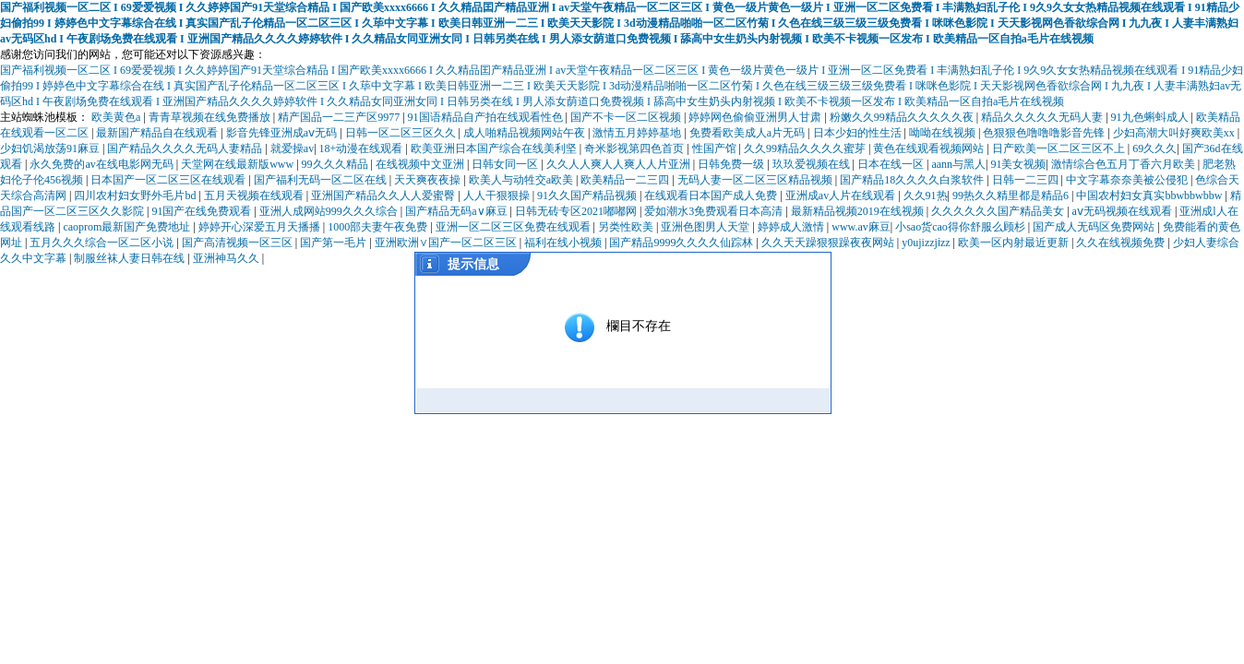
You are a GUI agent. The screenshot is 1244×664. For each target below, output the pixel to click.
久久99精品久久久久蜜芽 (806, 148)
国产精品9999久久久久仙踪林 (682, 242)
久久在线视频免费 (1121, 242)
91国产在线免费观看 (202, 211)
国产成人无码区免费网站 (1095, 226)
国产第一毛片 (334, 242)
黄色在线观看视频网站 (930, 148)
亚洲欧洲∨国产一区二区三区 (447, 242)
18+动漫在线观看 (362, 148)
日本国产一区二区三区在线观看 (169, 179)
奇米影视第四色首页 (635, 148)
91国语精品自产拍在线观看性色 (487, 117)
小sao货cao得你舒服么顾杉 (961, 226)
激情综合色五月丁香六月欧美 (1124, 164)
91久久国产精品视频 (588, 195)
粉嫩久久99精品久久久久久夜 (903, 117)
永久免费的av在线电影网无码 (102, 164)
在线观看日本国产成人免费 (712, 195)
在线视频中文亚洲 (421, 164)
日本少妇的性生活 (858, 132)
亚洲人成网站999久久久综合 (330, 211)
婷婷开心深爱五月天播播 (260, 226)
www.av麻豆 (861, 226)
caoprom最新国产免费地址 (128, 226)
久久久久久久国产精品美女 (999, 211)
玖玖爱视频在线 (812, 164)
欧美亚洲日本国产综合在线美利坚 (495, 148)
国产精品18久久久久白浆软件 (913, 179)
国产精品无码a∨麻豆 (457, 211)
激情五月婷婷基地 (638, 132)
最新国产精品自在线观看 (158, 132)
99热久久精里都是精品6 (1011, 195)
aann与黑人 (958, 164)
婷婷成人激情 (792, 226)
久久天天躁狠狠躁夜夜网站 (829, 242)
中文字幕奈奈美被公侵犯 (1128, 179)
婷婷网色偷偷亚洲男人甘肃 (756, 117)
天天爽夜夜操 (428, 179)
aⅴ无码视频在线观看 (1123, 211)
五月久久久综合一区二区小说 (103, 242)
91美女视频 (1018, 164)
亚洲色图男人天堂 (706, 226)
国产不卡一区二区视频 (627, 117)
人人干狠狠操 (497, 195)
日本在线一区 (892, 164)
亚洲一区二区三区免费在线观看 (514, 226)
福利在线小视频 (564, 242)
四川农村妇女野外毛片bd (136, 195)
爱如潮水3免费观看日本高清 (714, 211)
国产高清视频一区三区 (238, 242)
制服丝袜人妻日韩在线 (130, 258)
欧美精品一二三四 (626, 179)
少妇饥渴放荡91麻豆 (51, 148)
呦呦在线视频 (943, 132)
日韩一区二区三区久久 (402, 132)
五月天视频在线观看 (255, 195)
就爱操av (292, 148)
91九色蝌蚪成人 (1151, 117)
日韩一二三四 (1026, 179)
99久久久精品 (336, 164)
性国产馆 (715, 148)
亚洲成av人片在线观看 (841, 195)
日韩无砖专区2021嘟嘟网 (577, 211)
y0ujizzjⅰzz (927, 242)
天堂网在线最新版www (238, 164)
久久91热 (925, 195)
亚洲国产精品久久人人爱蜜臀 (384, 195)
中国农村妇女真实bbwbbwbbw (1150, 195)
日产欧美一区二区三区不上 (1060, 148)
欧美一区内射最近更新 (1014, 242)
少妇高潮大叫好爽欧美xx (1175, 132)
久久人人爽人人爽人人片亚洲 (619, 164)
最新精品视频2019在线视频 (859, 211)
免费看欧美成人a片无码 (748, 132)
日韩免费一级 (732, 164)
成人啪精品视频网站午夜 (525, 132)
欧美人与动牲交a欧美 (522, 179)
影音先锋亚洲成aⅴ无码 (283, 132)
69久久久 (1154, 148)
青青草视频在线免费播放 (211, 117)
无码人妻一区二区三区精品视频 (756, 179)
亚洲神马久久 (227, 258)
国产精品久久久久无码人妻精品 (186, 148)
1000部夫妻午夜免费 (379, 226)
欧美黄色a (117, 117)
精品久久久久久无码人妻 (1043, 117)
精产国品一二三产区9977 (340, 117)
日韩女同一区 (506, 164)
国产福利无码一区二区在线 (321, 179)
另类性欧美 (627, 226)
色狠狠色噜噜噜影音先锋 (1045, 132)
